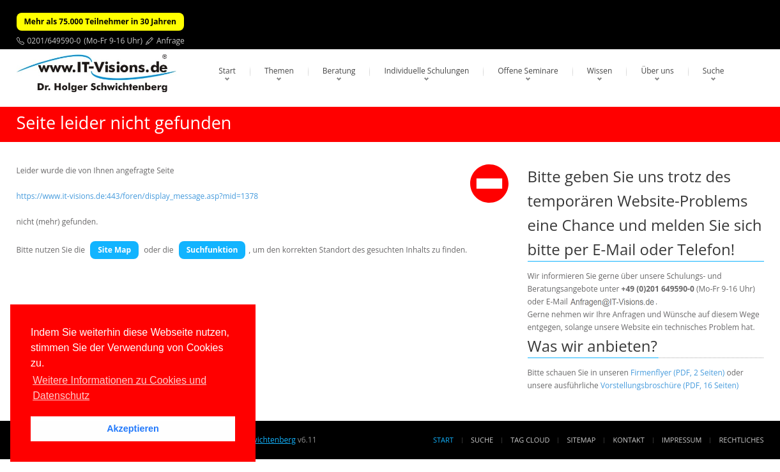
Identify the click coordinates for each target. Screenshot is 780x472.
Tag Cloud (529, 439)
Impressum (681, 439)
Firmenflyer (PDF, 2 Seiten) (677, 372)
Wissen (600, 70)
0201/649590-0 (54, 40)
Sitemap (581, 439)
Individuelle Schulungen (426, 70)
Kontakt (628, 439)
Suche (713, 70)
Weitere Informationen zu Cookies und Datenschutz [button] (119, 388)
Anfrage (171, 40)
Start (227, 70)
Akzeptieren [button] (133, 428)
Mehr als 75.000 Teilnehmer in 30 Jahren (100, 21)
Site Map (114, 249)
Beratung (339, 70)
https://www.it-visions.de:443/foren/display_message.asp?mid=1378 (138, 196)
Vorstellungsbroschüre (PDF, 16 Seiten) (669, 385)
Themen (279, 70)
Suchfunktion (212, 249)
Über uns (657, 70)
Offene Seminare (528, 70)
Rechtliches (741, 439)
